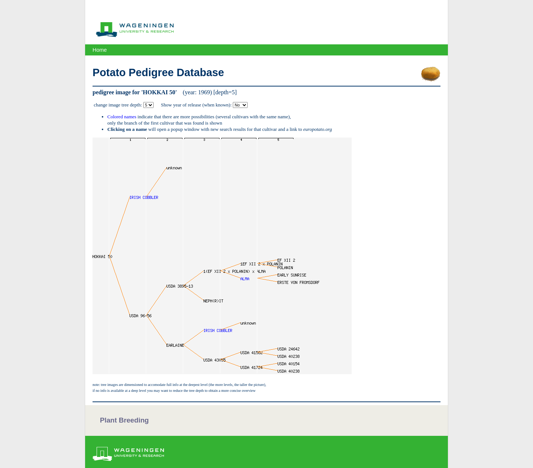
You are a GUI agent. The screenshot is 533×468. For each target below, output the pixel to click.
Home (100, 50)
